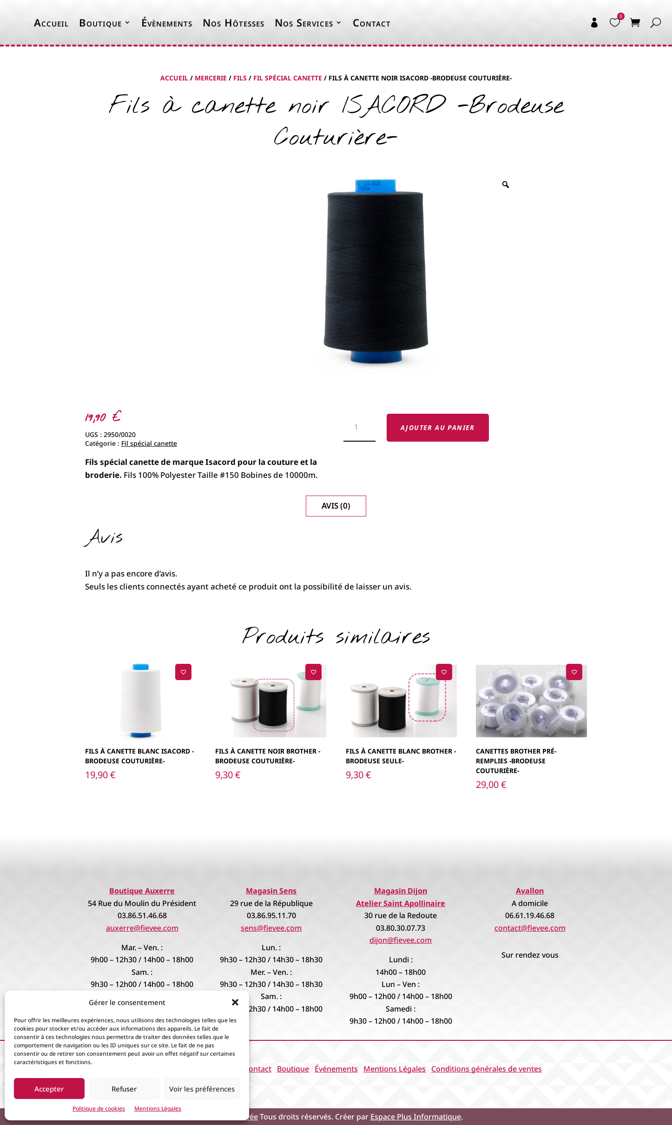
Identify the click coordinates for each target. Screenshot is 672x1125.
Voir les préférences (202, 1088)
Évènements (166, 22)
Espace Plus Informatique (415, 1117)
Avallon (530, 891)
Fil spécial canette (287, 77)
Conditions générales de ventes (486, 1069)
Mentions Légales (157, 1108)
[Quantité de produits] (359, 428)
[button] (235, 1002)
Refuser (124, 1088)
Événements (336, 1069)
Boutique (100, 22)
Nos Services (304, 22)
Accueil (51, 22)
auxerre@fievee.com (142, 928)
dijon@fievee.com (400, 940)
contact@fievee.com (530, 928)
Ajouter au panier (438, 427)
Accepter (49, 1088)
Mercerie (211, 77)
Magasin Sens (271, 891)
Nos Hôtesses (233, 22)
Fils (240, 77)
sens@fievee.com (271, 928)
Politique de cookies (98, 1108)
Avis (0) (336, 505)
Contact (372, 22)
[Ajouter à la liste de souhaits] (183, 672)
